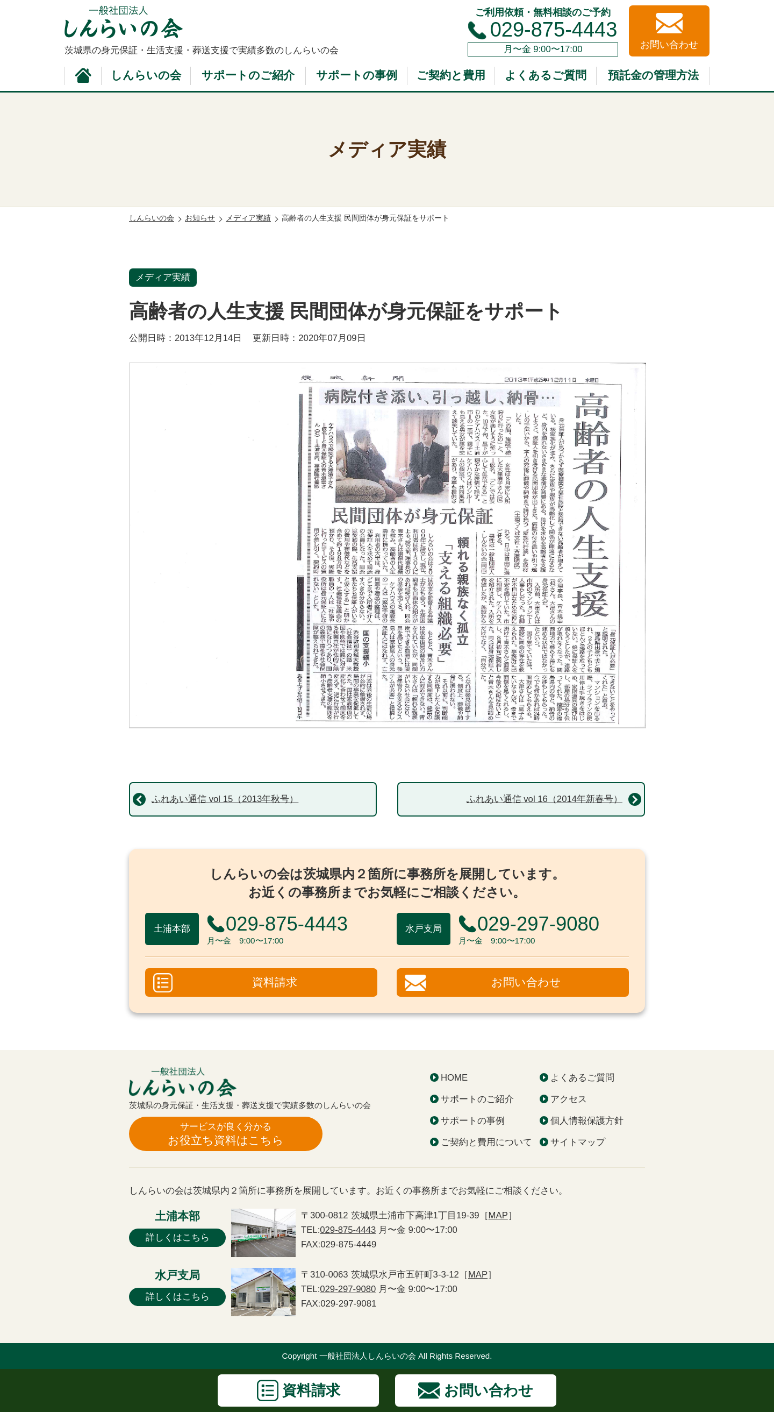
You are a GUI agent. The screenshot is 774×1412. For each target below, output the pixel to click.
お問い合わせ (526, 982)
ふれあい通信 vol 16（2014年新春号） (544, 799)
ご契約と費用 (451, 75)
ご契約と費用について (486, 1142)
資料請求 (274, 982)
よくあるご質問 (545, 75)
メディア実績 (162, 277)
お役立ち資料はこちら (225, 1133)
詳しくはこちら (178, 1237)
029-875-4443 (554, 29)
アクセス (568, 1099)
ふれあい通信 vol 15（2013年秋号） (225, 799)
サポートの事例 (356, 75)
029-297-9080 (348, 1289)
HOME (454, 1078)
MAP (498, 1215)
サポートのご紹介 (248, 75)
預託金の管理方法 (653, 75)
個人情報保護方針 (587, 1121)
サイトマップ (577, 1142)
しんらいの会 (146, 75)
